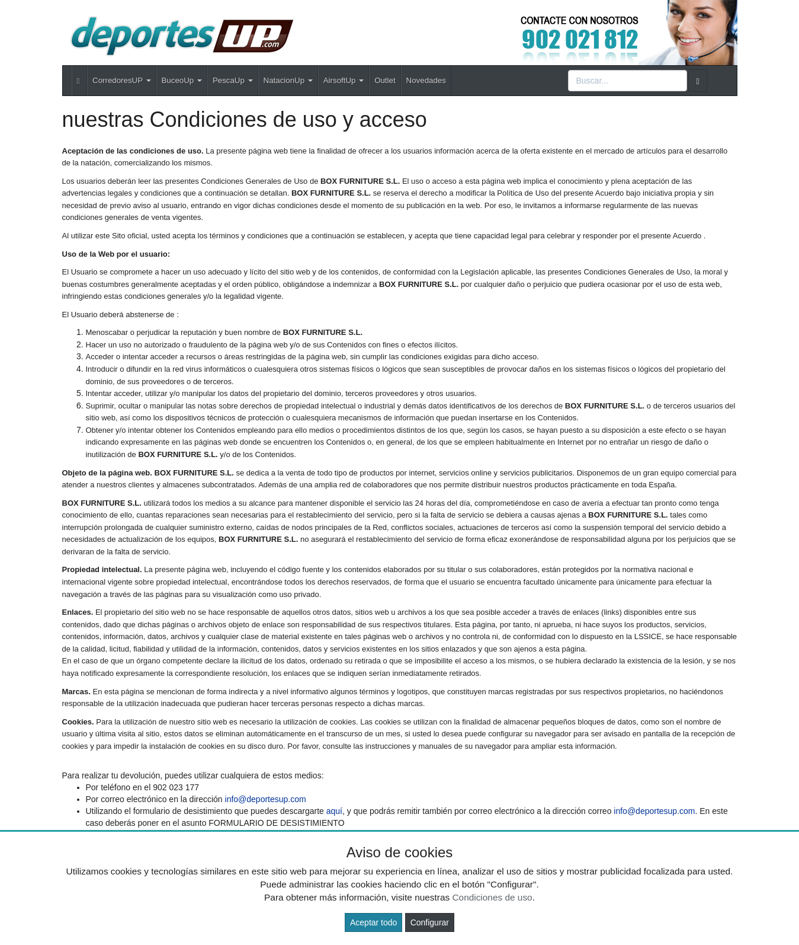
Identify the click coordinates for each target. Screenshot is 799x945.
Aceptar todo (373, 922)
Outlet (384, 80)
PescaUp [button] (233, 80)
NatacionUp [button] (288, 80)
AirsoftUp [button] (343, 80)
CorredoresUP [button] (121, 80)
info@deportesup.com (265, 799)
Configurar (429, 922)
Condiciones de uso (492, 897)
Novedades (426, 80)
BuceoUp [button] (182, 80)
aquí (334, 811)
